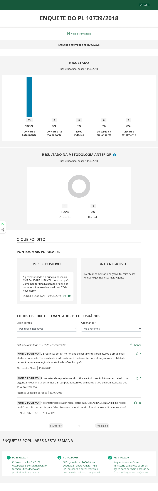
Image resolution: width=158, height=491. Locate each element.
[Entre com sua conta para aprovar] (65, 296)
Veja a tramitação (79, 33)
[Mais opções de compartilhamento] (3, 230)
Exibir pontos (24, 322)
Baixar (137, 345)
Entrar (143, 5)
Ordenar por (88, 322)
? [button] (115, 154)
